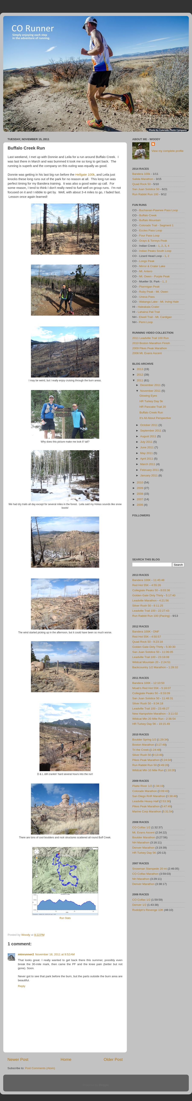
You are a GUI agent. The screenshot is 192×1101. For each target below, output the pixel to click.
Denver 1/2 (139, 904)
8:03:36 (165, 590)
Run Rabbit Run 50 (144, 765)
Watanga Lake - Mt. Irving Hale (159, 301)
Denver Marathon (143, 847)
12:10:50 (158, 683)
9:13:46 (157, 754)
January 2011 (149, 475)
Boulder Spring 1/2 (144, 739)
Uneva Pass (147, 296)
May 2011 (147, 453)
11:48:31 (167, 698)
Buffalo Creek (148, 215)
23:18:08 (163, 657)
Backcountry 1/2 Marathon (149, 667)
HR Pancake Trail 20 (153, 406)
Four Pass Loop (149, 235)
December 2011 (150, 385)
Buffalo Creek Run (151, 412)
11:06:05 (167, 652)
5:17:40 (170, 595)
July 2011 (146, 441)
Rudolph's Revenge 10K (147, 910)
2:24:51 (165, 662)
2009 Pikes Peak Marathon (149, 348)
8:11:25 (158, 605)
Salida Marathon (142, 179)
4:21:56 (164, 600)
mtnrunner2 (26, 954)
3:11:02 (173, 713)
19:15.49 (164, 723)
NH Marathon (140, 842)
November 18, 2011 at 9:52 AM (55, 954)
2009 (140, 488)
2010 (140, 482)
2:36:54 (171, 718)
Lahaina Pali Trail (149, 311)
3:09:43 (163, 791)
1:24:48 (155, 749)
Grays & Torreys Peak (153, 240)
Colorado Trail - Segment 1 (156, 225)
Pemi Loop (146, 322)
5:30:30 (170, 646)
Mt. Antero (145, 271)
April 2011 (147, 458)
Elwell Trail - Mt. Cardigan (155, 317)
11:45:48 (158, 580)
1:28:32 (173, 667)
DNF (156, 631)
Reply (21, 986)
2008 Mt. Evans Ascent (147, 353)
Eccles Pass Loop (150, 230)
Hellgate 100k (85, 174)
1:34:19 (158, 786)
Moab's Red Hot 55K (145, 688)
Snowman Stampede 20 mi (149, 868)
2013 (140, 369)
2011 (140, 380)
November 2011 (150, 390)
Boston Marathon (143, 744)
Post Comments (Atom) (40, 1068)
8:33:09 (165, 693)
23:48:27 (163, 708)
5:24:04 (166, 760)
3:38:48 (172, 796)
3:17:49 (161, 744)
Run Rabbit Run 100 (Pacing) (151, 615)
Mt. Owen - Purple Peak (154, 276)
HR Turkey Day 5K (144, 723)
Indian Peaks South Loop (155, 250)
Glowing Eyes (148, 395)
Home (66, 1059)
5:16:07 (166, 688)
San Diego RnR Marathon (148, 796)
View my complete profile (167, 150)
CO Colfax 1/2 (141, 827)
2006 (140, 504)
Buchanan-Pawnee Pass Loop (158, 210)
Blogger (104, 1085)
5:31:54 (167, 811)
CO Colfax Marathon (145, 873)
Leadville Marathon (144, 600)
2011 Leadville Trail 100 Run (150, 338)
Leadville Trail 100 (144, 610)
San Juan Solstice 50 (145, 189)
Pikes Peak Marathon (146, 760)
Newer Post (17, 1059)
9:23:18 (158, 641)
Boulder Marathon (143, 837)
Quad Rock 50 (141, 184)
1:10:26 (170, 770)
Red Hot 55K (140, 585)
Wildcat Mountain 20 (145, 662)
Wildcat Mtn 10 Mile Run (147, 770)
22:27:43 (163, 610)
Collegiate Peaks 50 (145, 590)
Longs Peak (146, 261)
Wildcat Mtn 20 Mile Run (147, 718)
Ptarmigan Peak (149, 286)
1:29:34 (162, 739)
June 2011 (147, 447)
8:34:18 (158, 703)
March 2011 (148, 464)
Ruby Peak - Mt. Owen (153, 291)
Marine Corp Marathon (146, 811)
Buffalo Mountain (150, 220)
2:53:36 (165, 801)
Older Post (113, 1059)
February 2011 (150, 469)
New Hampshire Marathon (149, 713)
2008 (140, 493)
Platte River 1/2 (142, 786)
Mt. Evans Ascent (143, 832)
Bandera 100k (141, 173)
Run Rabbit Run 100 (145, 194)
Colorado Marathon (144, 791)
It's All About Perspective (155, 418)
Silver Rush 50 (141, 605)
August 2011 (148, 436)
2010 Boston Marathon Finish (151, 343)
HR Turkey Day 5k (151, 401)
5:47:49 (166, 806)
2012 (140, 374)
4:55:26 (156, 585)
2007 (140, 499)
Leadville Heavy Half (145, 801)
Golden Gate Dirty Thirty (147, 595)
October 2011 (149, 425)
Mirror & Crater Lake (152, 266)
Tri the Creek (140, 749)
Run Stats (65, 918)
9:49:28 (163, 765)
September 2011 (151, 430)
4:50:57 (156, 636)
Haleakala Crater (148, 306)
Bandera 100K (141, 580)
